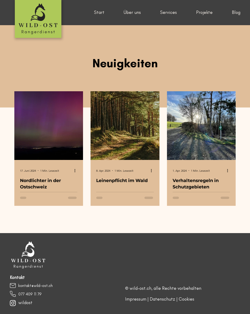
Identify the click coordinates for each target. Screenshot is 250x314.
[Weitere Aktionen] (76, 170)
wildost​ (25, 302)
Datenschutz (162, 299)
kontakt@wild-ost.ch (35, 285)
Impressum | (137, 299)
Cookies (186, 299)
